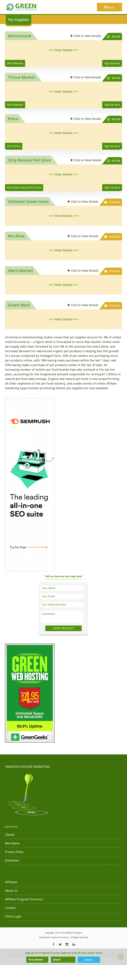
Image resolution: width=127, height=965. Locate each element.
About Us (11, 890)
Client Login (13, 916)
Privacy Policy (14, 852)
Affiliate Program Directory (24, 899)
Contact (10, 908)
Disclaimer (12, 860)
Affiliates (11, 882)
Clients (9, 834)
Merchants (12, 843)
